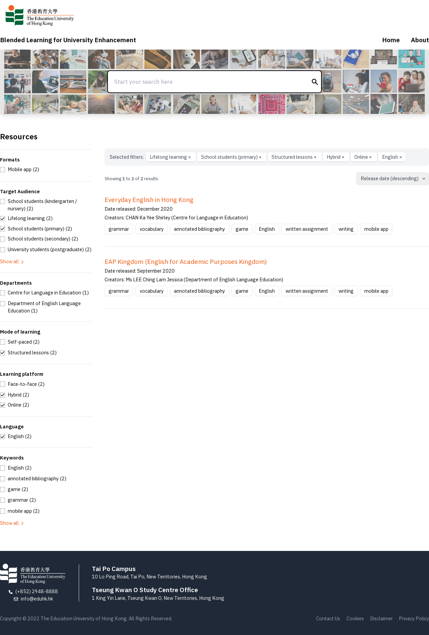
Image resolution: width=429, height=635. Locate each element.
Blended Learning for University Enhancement (68, 40)
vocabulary (152, 229)
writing (346, 229)
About (420, 40)
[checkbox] (19, 169)
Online (363, 157)
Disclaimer (381, 618)
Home (391, 40)
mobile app (376, 229)
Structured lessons (294, 157)
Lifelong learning (171, 157)
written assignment (307, 229)
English (392, 157)
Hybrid (336, 157)
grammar (119, 229)
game (242, 229)
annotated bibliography (199, 229)
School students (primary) (232, 157)
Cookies (355, 618)
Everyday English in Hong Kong (149, 200)
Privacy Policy (414, 618)
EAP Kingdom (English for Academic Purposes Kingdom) (186, 262)
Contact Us (328, 618)
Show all (12, 261)
